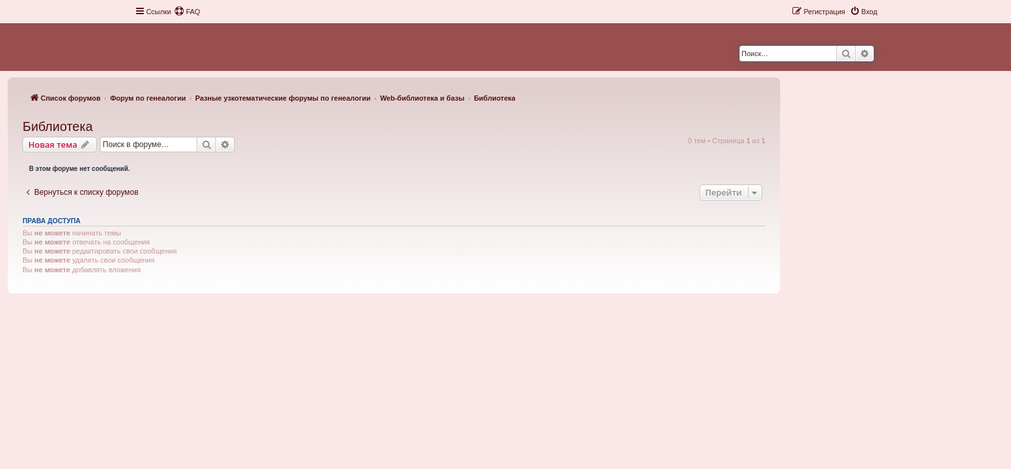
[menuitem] (187, 11)
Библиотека (58, 126)
